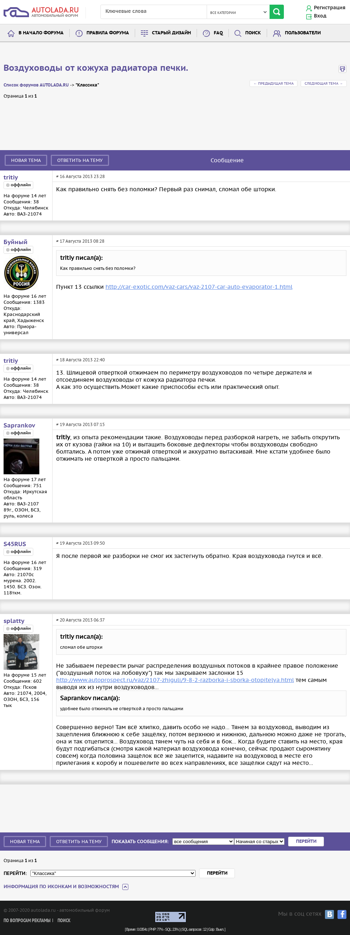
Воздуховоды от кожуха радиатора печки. (96, 68)
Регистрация (329, 8)
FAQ (218, 33)
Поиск (253, 33)
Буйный (16, 242)
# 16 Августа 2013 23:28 (80, 176)
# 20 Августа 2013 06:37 (80, 620)
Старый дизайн (171, 33)
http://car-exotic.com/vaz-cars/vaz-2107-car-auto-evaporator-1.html (198, 286)
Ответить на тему (80, 160)
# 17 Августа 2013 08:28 (80, 241)
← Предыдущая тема (273, 83)
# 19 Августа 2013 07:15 (80, 424)
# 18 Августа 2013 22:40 (80, 359)
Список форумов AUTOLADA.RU (36, 85)
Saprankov (19, 425)
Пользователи (303, 33)
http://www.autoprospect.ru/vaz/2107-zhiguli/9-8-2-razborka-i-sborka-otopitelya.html (175, 679)
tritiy (11, 177)
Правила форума (108, 33)
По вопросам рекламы (27, 921)
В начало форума (41, 33)
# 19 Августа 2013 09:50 (80, 543)
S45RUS (15, 544)
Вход (320, 16)
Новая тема (26, 160)
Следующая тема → (324, 83)
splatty (14, 621)
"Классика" (87, 85)
